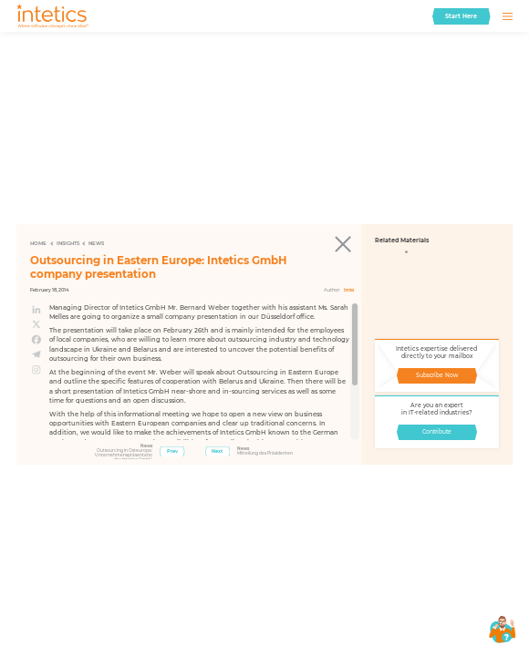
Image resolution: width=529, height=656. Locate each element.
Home (38, 243)
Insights (68, 243)
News (96, 243)
